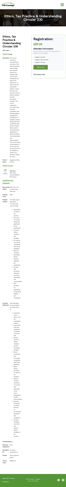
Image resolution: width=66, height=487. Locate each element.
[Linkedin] (63, 480)
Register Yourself (39, 57)
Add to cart (40, 68)
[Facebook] (58, 480)
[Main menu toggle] (62, 5)
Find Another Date (39, 75)
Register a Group (39, 63)
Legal (3, 478)
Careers (12, 478)
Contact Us (5, 482)
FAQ (7, 478)
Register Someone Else (40, 60)
